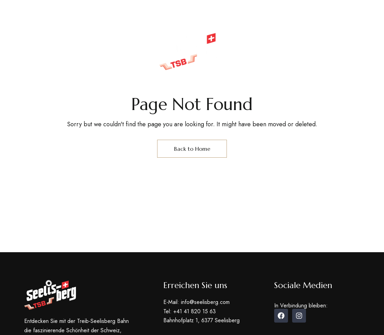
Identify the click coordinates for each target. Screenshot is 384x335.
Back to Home (192, 148)
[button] (320, 61)
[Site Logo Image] (192, 51)
